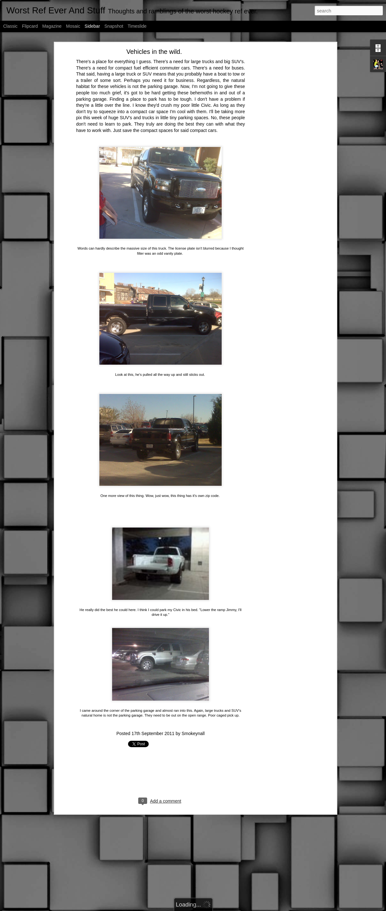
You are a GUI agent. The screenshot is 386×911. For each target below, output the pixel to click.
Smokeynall (193, 676)
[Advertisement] (160, 718)
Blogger (231, 907)
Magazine (52, 26)
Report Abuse (250, 907)
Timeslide (137, 26)
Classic (10, 26)
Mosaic (73, 26)
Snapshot (113, 26)
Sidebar (92, 26)
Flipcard (30, 26)
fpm (201, 907)
